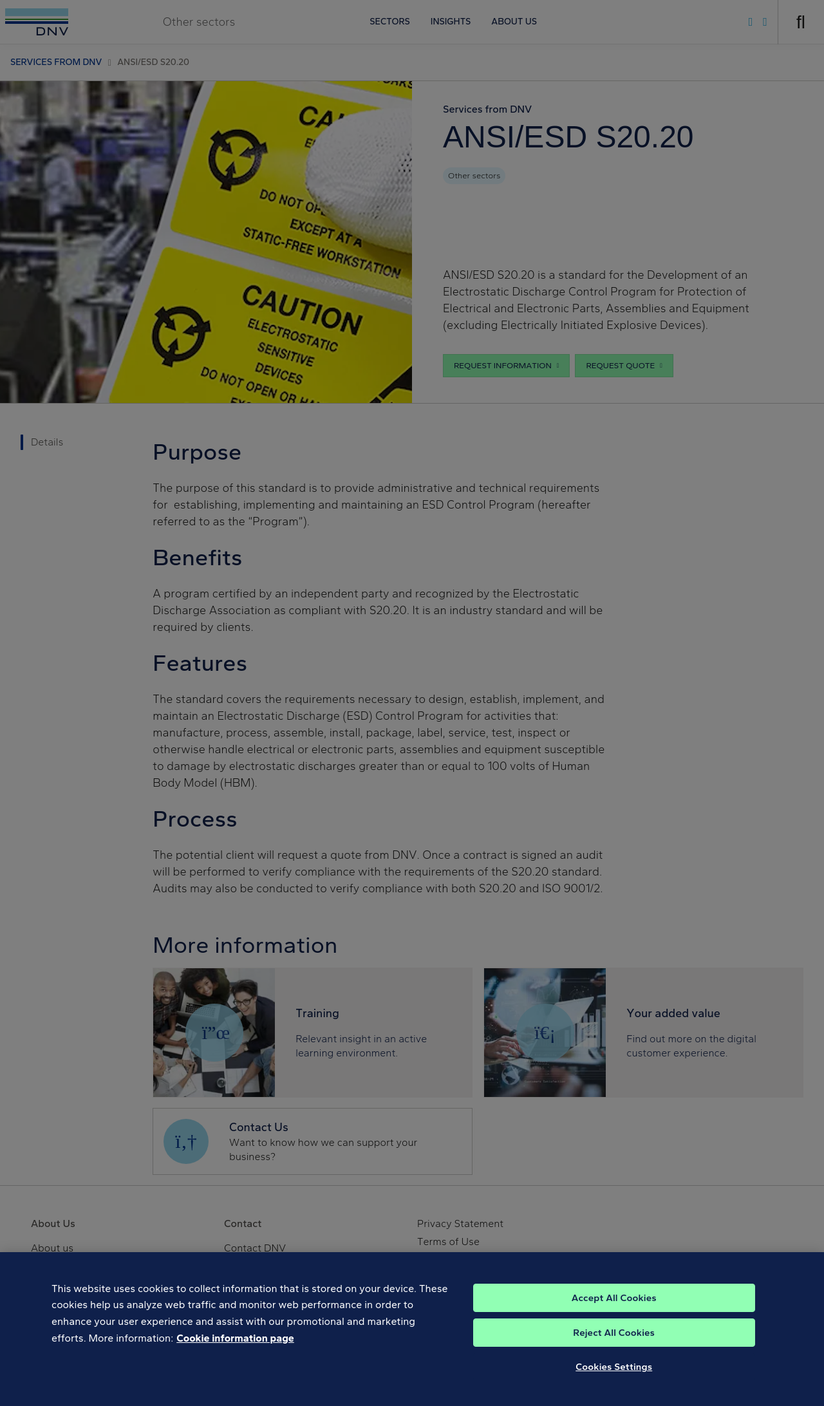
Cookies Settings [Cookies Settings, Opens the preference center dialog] (614, 1384)
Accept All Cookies (614, 1315)
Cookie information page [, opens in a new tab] (235, 1355)
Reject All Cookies (614, 1350)
